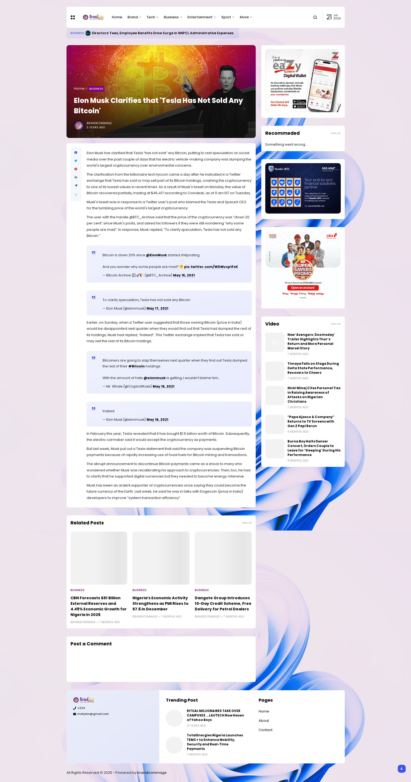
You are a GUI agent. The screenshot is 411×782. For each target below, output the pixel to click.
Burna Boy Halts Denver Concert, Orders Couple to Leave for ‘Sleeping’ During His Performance (314, 448)
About (264, 720)
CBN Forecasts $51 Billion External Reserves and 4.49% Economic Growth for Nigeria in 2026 (98, 606)
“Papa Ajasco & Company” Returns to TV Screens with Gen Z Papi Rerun (311, 421)
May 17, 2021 (157, 308)
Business (171, 17)
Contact (265, 729)
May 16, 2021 (184, 275)
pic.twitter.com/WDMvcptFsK (211, 266)
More (244, 17)
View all (247, 522)
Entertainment (200, 17)
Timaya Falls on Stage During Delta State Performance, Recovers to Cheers (313, 368)
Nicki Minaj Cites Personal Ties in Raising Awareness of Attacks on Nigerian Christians (314, 395)
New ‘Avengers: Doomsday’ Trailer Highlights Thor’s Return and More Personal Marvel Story (311, 341)
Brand (132, 17)
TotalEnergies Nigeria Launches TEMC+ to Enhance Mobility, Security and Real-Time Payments (215, 742)
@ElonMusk (156, 255)
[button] (75, 194)
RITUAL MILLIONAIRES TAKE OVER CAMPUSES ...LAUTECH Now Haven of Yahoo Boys (215, 715)
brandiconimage (152, 772)
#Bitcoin (136, 366)
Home (117, 17)
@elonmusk (155, 378)
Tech (151, 17)
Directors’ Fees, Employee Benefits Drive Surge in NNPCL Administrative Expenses (162, 33)
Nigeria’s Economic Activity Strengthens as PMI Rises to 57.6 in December (160, 603)
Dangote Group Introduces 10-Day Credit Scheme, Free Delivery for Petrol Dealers (223, 603)
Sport (226, 17)
